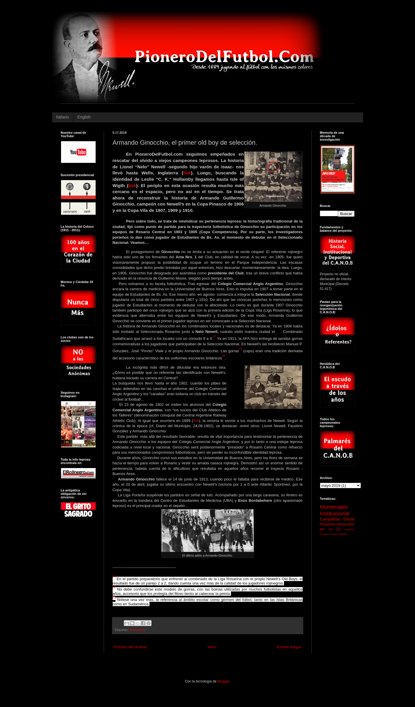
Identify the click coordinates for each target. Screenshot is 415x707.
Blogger (223, 681)
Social (348, 519)
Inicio (212, 647)
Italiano (62, 117)
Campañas (330, 519)
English (84, 117)
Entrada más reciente (130, 647)
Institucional (334, 513)
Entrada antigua (289, 647)
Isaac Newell (338, 534)
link (187, 172)
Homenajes (137, 629)
